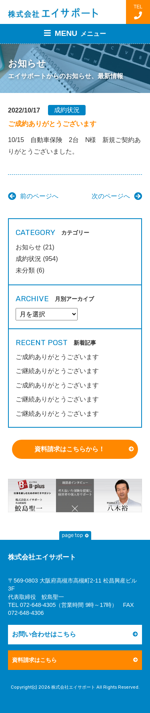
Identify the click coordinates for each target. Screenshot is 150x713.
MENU (75, 33)
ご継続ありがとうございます (57, 370)
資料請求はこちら (34, 660)
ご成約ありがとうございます (57, 357)
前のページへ (39, 196)
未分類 (25, 270)
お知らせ (28, 247)
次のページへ (111, 196)
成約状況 (67, 110)
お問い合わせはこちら (44, 634)
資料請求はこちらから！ (69, 449)
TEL (138, 12)
